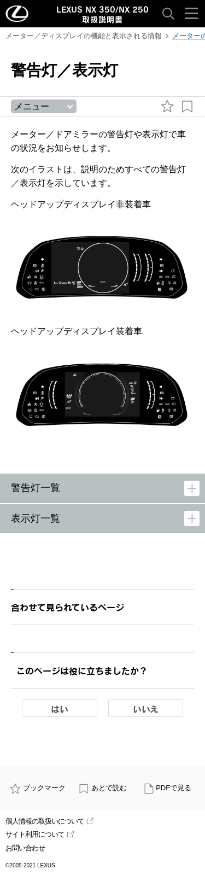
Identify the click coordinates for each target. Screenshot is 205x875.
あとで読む (102, 788)
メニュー (31, 106)
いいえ (146, 708)
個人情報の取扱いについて (49, 821)
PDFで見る (167, 788)
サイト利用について (39, 834)
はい (59, 708)
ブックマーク (38, 788)
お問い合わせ (25, 848)
